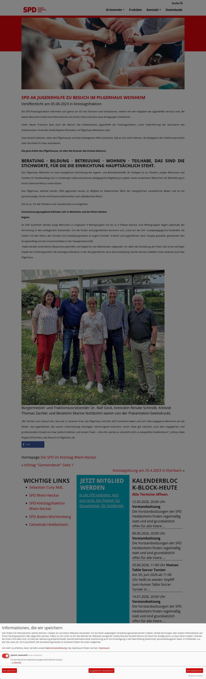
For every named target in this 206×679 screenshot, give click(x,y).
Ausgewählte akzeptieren (101, 670)
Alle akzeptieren (194, 670)
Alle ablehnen (9, 670)
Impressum (104, 648)
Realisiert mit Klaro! (196, 676)
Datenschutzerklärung (56, 648)
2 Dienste (16, 662)
